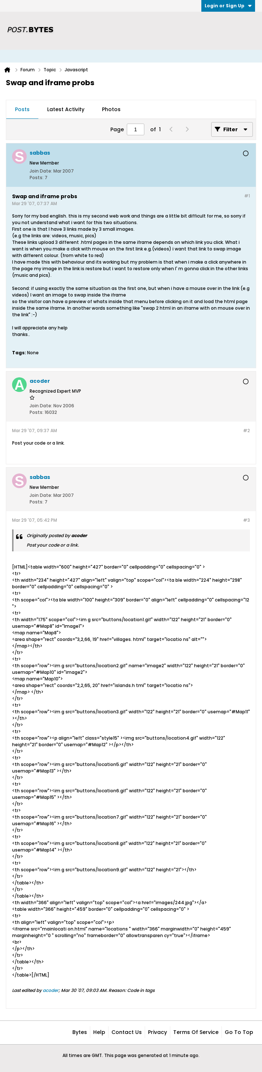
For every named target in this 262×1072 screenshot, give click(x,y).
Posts (22, 109)
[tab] (22, 109)
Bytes (79, 1032)
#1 (247, 196)
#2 (246, 430)
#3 (246, 520)
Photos (111, 109)
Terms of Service (196, 1032)
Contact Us (126, 1032)
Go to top (239, 1032)
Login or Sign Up (228, 6)
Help (99, 1032)
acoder (50, 990)
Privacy (157, 1032)
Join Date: (41, 171)
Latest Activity (65, 109)
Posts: (36, 177)
